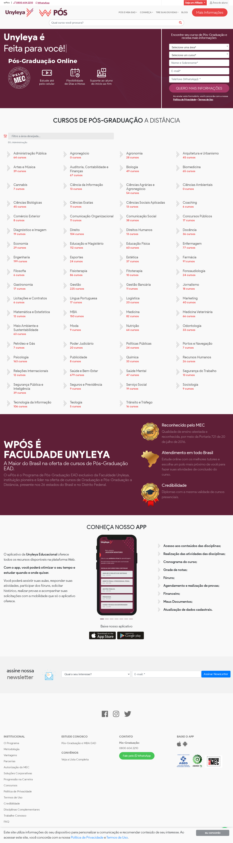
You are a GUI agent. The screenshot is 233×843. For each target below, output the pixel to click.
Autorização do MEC (16, 767)
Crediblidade (12, 803)
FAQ (6, 821)
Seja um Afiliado (194, 2)
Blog (184, 12)
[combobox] (199, 47)
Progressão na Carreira (18, 779)
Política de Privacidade (184, 99)
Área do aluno (219, 2)
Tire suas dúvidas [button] (166, 12)
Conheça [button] (145, 12)
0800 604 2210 (128, 748)
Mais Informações (209, 12)
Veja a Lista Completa (75, 759)
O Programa (11, 743)
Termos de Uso (205, 99)
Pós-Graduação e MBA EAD (78, 743)
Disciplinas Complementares (22, 809)
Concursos (10, 785)
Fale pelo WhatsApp (137, 755)
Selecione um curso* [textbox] (184, 55)
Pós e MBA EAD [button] (126, 12)
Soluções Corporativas (18, 773)
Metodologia (11, 749)
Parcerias (9, 761)
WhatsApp (43, 2)
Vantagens (10, 755)
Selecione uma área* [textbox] (184, 47)
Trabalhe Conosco (15, 815)
